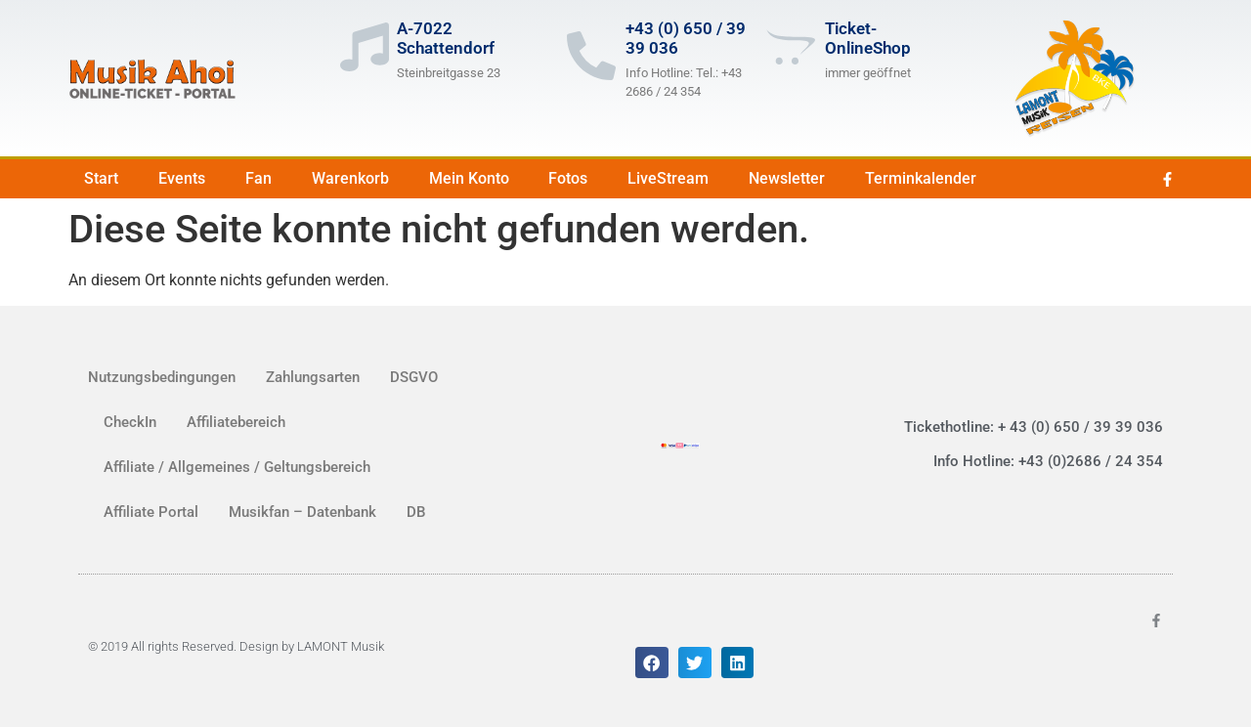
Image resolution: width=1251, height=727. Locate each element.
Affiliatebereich (236, 422)
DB (416, 512)
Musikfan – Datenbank (302, 512)
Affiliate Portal (151, 512)
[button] (652, 662)
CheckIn (130, 422)
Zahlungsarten (313, 377)
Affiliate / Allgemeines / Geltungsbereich (237, 467)
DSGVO (414, 377)
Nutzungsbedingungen (162, 377)
